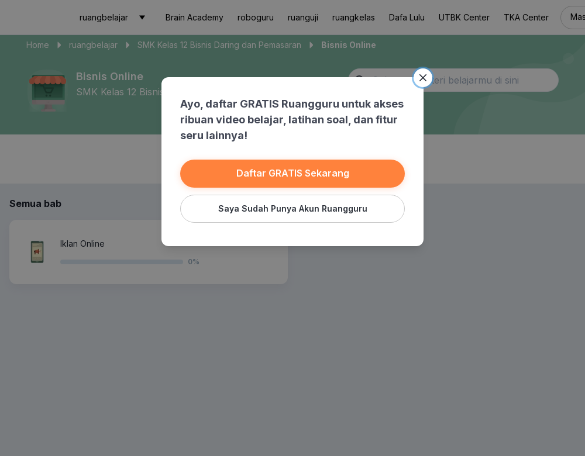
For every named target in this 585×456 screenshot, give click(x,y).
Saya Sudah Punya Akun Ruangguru (292, 208)
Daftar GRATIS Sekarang (292, 173)
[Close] (423, 77)
